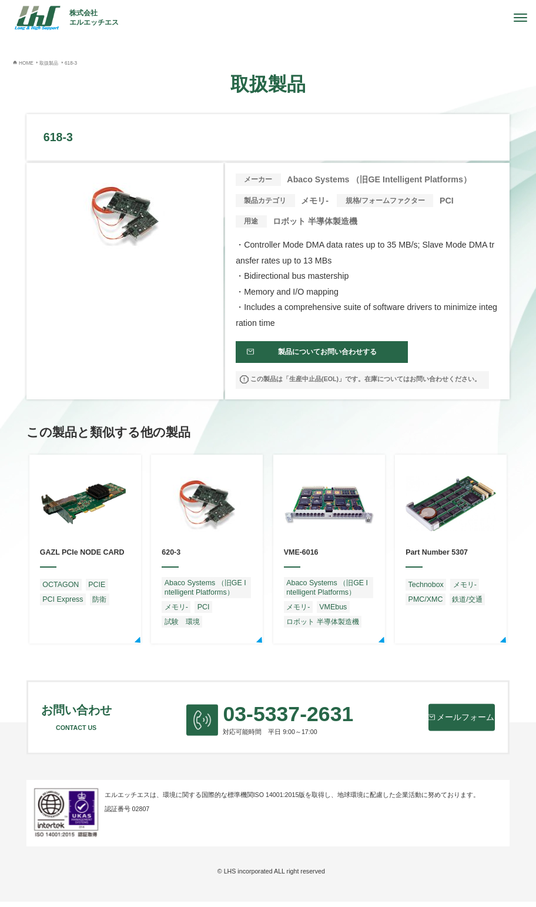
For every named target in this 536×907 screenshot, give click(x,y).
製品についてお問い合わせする (320, 354)
